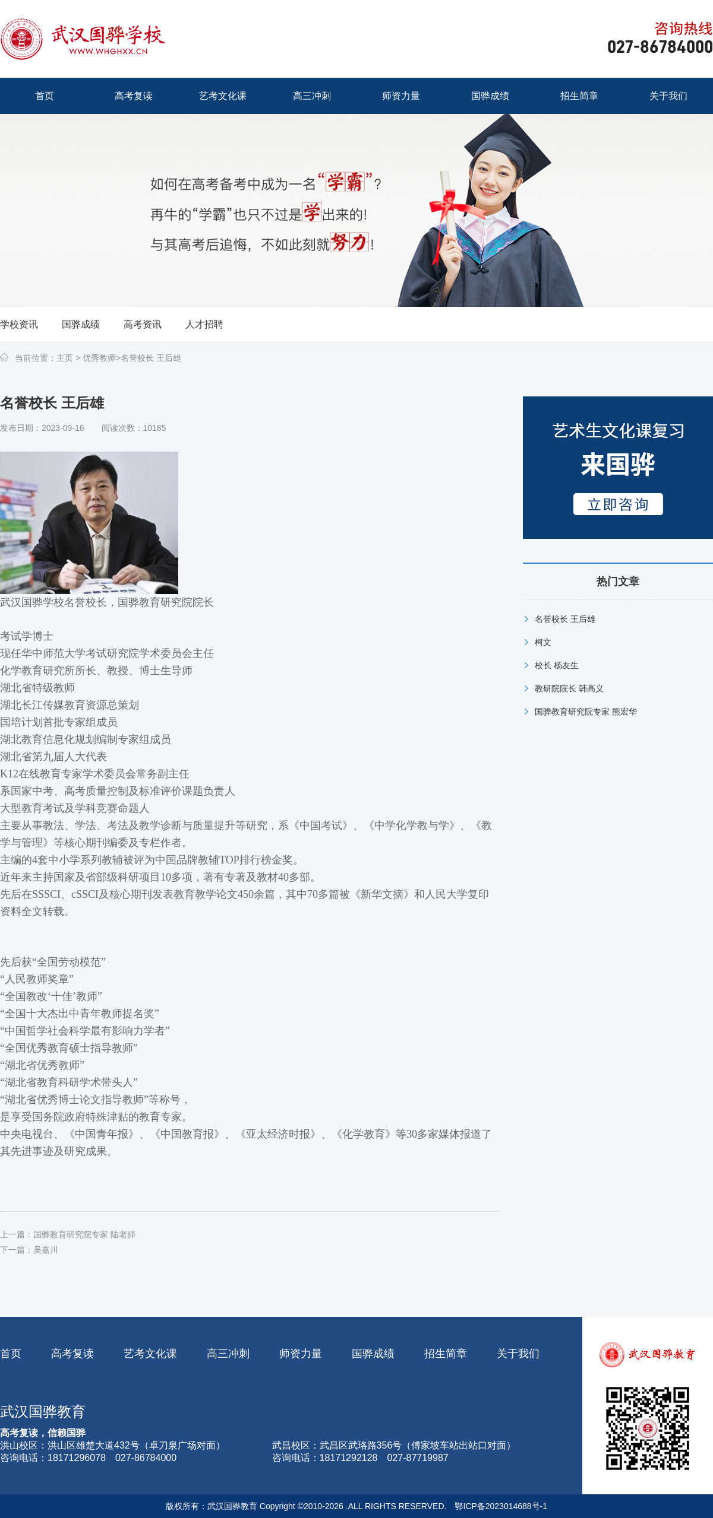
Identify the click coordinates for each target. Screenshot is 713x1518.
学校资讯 (19, 324)
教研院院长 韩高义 (569, 688)
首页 (10, 1354)
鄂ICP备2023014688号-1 (501, 1506)
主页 (64, 358)
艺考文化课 (150, 1354)
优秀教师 (98, 358)
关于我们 (518, 1354)
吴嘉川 (45, 1250)
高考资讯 (143, 324)
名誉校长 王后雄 (151, 358)
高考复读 (72, 1354)
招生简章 (445, 1354)
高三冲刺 (228, 1354)
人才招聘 (204, 324)
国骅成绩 (81, 324)
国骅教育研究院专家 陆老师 (84, 1234)
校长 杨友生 (557, 665)
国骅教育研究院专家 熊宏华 (586, 711)
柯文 (543, 642)
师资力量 (300, 1354)
